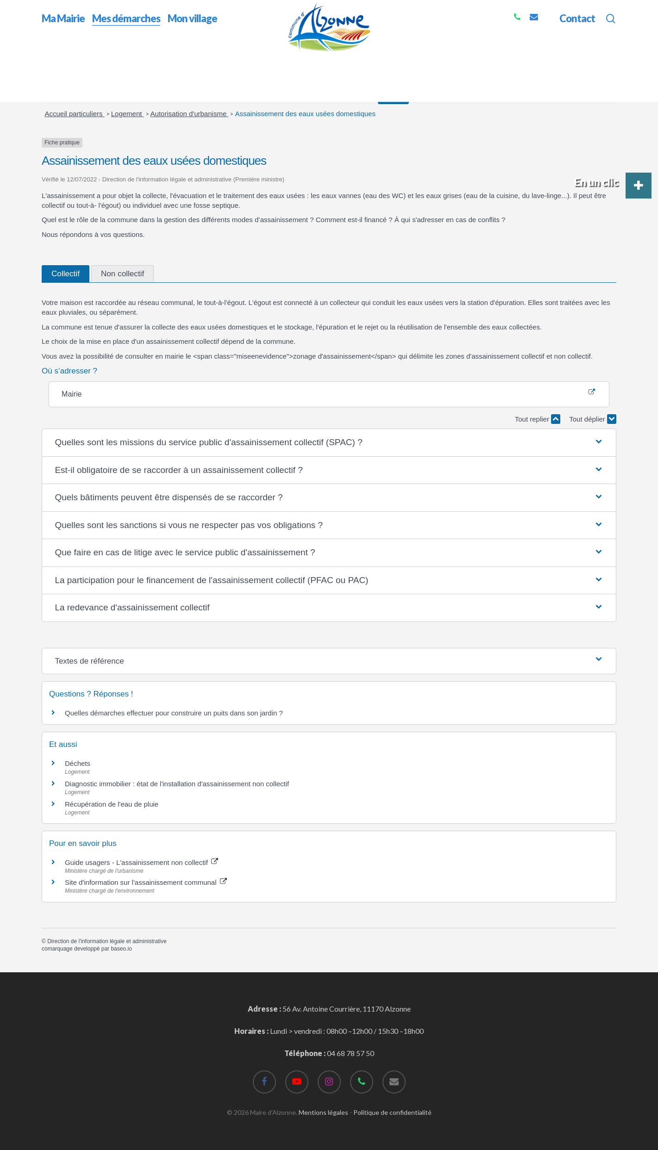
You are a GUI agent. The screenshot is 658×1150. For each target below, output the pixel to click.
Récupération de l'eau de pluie (111, 804)
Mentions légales (323, 1112)
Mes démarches (97, 59)
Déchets (77, 763)
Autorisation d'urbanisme (189, 114)
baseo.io (121, 948)
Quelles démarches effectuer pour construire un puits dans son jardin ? (174, 713)
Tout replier (537, 419)
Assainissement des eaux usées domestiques (305, 114)
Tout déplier (592, 419)
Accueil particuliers (75, 114)
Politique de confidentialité (392, 1112)
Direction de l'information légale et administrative (107, 941)
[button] (329, 442)
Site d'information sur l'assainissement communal (146, 882)
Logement (127, 114)
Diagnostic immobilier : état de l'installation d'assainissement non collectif (177, 784)
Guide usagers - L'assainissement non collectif (141, 862)
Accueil (53, 59)
